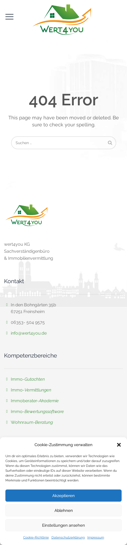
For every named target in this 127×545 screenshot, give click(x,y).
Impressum (95, 537)
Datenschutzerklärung (68, 537)
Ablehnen (63, 510)
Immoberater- (35, 400)
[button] (119, 444)
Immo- (28, 379)
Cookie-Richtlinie (36, 537)
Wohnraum (22, 422)
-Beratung (43, 422)
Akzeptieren (63, 495)
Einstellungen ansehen (63, 525)
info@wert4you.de (29, 333)
